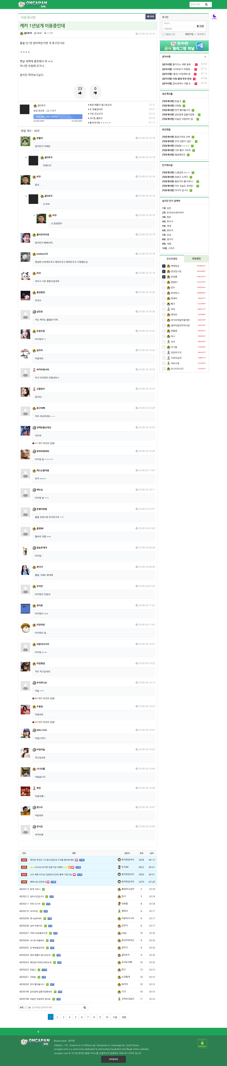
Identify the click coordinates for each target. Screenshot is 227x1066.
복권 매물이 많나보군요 (100, 105)
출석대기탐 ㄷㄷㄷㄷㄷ (99, 123)
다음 (115, 1017)
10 (107, 1017)
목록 (150, 16)
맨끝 (124, 1017)
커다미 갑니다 (175, 190)
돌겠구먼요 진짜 (176, 137)
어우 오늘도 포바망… (178, 186)
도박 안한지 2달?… (177, 141)
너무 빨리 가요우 (176, 150)
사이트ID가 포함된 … (177, 69)
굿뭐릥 (171, 106)
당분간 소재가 (175, 177)
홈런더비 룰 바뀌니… (178, 181)
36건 (38, 33)
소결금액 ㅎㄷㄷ (176, 172)
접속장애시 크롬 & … (177, 83)
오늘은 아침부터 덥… (178, 119)
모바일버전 (113, 1059)
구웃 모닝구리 (95, 114)
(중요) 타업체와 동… (177, 74)
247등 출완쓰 (95, 118)
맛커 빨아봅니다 (176, 110)
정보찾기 (201, 34)
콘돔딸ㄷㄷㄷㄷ (175, 146)
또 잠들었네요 (95, 109)
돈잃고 (171, 101)
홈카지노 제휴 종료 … (177, 64)
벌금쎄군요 (173, 155)
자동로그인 (170, 34)
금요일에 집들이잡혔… (179, 114)
